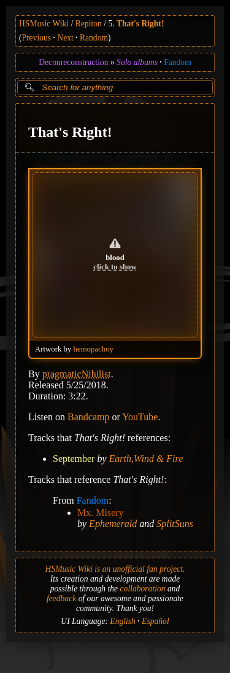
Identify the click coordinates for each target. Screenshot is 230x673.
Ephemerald (113, 523)
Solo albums (137, 62)
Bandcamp (88, 416)
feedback (61, 598)
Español (155, 621)
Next (65, 37)
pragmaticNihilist (76, 373)
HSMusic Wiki (44, 23)
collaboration (143, 588)
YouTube (140, 416)
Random (94, 37)
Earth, (121, 458)
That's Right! (140, 23)
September (73, 458)
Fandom (177, 62)
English (123, 621)
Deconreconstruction (73, 62)
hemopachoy (93, 348)
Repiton (88, 23)
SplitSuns (174, 523)
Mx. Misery (100, 512)
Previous (37, 37)
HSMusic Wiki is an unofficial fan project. (115, 569)
